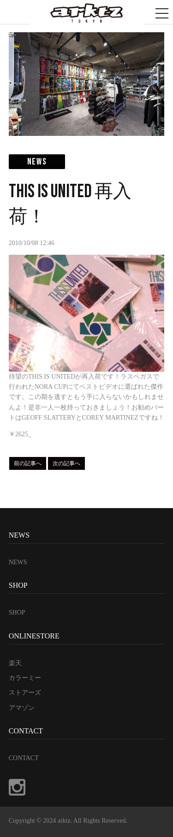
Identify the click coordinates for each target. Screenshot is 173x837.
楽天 (15, 663)
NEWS (18, 562)
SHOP (17, 612)
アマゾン (22, 707)
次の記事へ (66, 463)
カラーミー (25, 677)
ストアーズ (25, 692)
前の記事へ (28, 463)
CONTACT (24, 758)
